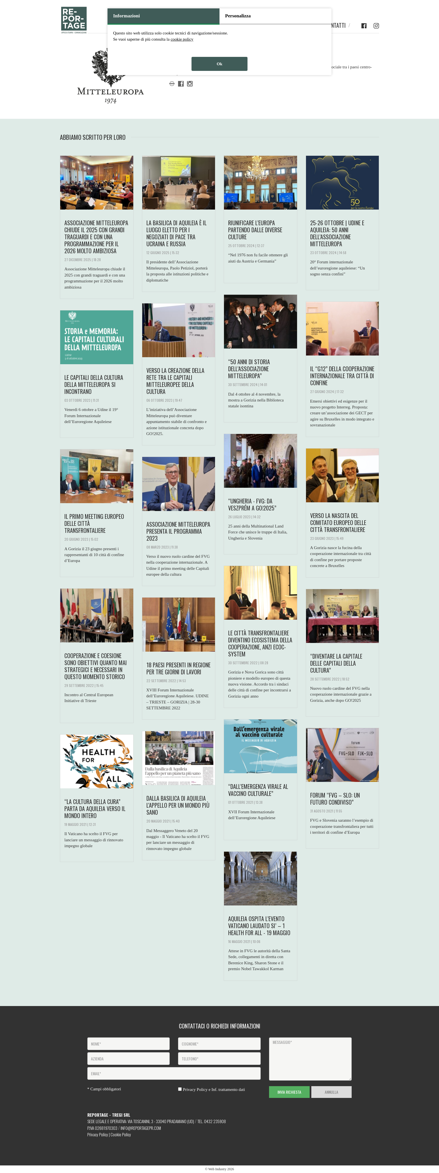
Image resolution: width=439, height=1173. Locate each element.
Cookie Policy (121, 1134)
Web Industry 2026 (221, 1169)
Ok (219, 64)
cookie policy (182, 39)
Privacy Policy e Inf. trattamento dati (214, 1089)
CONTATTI (335, 25)
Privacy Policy (97, 1134)
